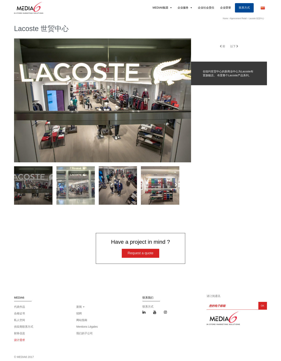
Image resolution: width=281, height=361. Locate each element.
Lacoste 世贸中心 (256, 18)
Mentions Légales (87, 326)
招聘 (79, 313)
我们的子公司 (84, 333)
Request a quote (140, 253)
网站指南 (81, 320)
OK (262, 305)
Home (225, 18)
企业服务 (183, 7)
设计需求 (19, 339)
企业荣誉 (225, 7)
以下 (234, 46)
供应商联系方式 (23, 326)
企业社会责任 (206, 7)
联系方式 (244, 7)
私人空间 (19, 320)
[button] (176, 185)
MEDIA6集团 (161, 7)
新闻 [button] (80, 306)
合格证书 (19, 313)
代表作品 (19, 306)
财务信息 (19, 333)
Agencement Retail (238, 18)
